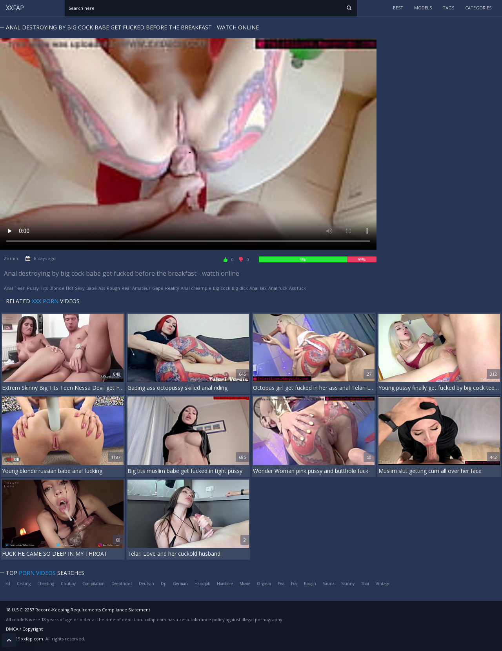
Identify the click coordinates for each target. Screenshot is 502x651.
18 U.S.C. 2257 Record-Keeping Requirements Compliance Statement (78, 610)
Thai (365, 583)
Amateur (141, 288)
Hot (69, 288)
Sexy (80, 288)
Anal (8, 288)
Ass (101, 288)
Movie (245, 583)
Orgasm (264, 583)
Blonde (56, 288)
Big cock (221, 288)
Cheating (45, 583)
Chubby (68, 583)
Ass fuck (297, 288)
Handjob (202, 583)
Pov (294, 583)
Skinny (348, 583)
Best (398, 8)
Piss (281, 583)
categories (478, 8)
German (180, 583)
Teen (20, 288)
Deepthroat (121, 583)
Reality (172, 288)
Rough (113, 288)
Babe (91, 288)
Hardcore (225, 583)
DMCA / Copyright (24, 629)
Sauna (329, 583)
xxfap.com (32, 639)
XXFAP (15, 8)
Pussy (33, 288)
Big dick (240, 288)
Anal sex (258, 288)
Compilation (93, 583)
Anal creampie (196, 288)
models (423, 8)
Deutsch (146, 583)
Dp (163, 583)
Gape (158, 288)
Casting (24, 583)
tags (448, 8)
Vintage (382, 583)
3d (7, 583)
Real (126, 288)
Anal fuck (277, 288)
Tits (44, 288)
